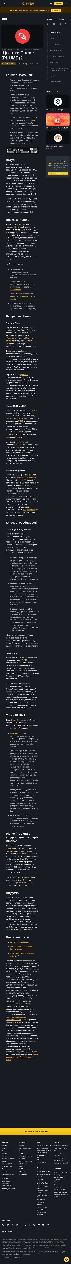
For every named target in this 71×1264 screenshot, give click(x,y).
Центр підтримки (59, 1175)
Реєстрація (59, 3)
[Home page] (28, 3)
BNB (55, 1151)
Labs (38, 1159)
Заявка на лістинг (42, 1152)
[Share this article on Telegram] (60, 24)
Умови (4, 1161)
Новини (4, 1153)
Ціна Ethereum (41, 1179)
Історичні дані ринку (60, 1158)
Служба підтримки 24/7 (61, 1172)
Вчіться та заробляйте (43, 1171)
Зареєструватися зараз (58, 174)
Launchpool (22, 1158)
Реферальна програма (60, 1148)
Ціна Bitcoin (40, 1176)
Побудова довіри (7, 1166)
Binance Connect (42, 1162)
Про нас (4, 1145)
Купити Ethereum (42, 1210)
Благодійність (23, 1174)
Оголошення (6, 1151)
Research (22, 1171)
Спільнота (5, 1171)
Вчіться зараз (56, 10)
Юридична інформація (9, 1158)
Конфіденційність (7, 1163)
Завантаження (6, 1181)
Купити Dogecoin (42, 1207)
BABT (21, 1169)
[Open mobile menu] (66, 3)
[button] (66, 4)
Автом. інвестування (25, 1161)
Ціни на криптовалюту (43, 1174)
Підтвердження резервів (61, 1163)
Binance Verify (58, 1187)
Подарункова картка (25, 1156)
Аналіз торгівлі (58, 1160)
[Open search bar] (50, 3)
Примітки (5, 1178)
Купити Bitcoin (41, 1199)
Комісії (56, 1182)
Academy (22, 1153)
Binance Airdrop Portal (60, 1192)
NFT (20, 1166)
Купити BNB (40, 1202)
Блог (3, 1169)
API (55, 1184)
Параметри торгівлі (59, 1189)
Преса (4, 1156)
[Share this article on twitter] (47, 24)
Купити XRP (40, 1204)
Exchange (22, 1145)
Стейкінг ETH (23, 1163)
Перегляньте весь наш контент (35, 1131)
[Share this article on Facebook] (54, 24)
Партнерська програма (61, 1145)
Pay (20, 1151)
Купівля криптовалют (25, 1148)
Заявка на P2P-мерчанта (44, 1145)
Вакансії (4, 1148)
